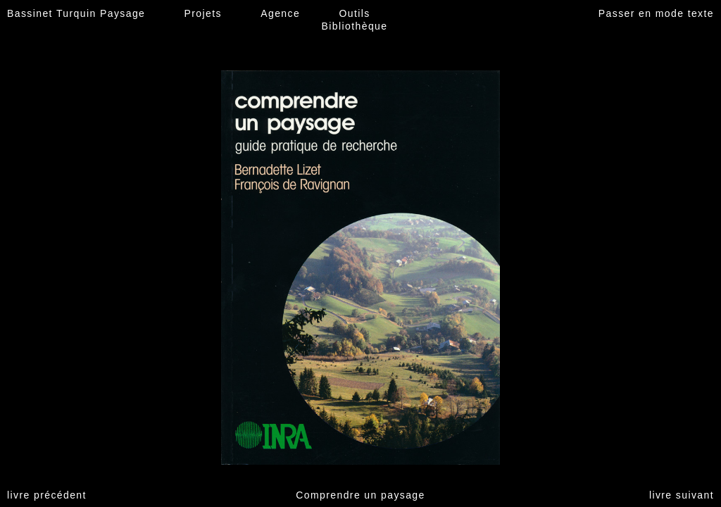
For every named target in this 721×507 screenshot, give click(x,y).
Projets (203, 13)
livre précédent (47, 495)
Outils (354, 13)
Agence (280, 13)
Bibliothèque (355, 26)
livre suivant (681, 495)
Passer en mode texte (656, 13)
